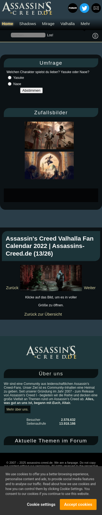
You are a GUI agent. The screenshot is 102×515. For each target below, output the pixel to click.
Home (7, 23)
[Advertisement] (53, 195)
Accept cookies (78, 505)
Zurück (12, 287)
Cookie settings (41, 505)
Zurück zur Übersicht (43, 314)
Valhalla (67, 23)
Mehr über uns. (18, 409)
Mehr (85, 23)
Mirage (48, 23)
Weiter (89, 287)
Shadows (27, 23)
